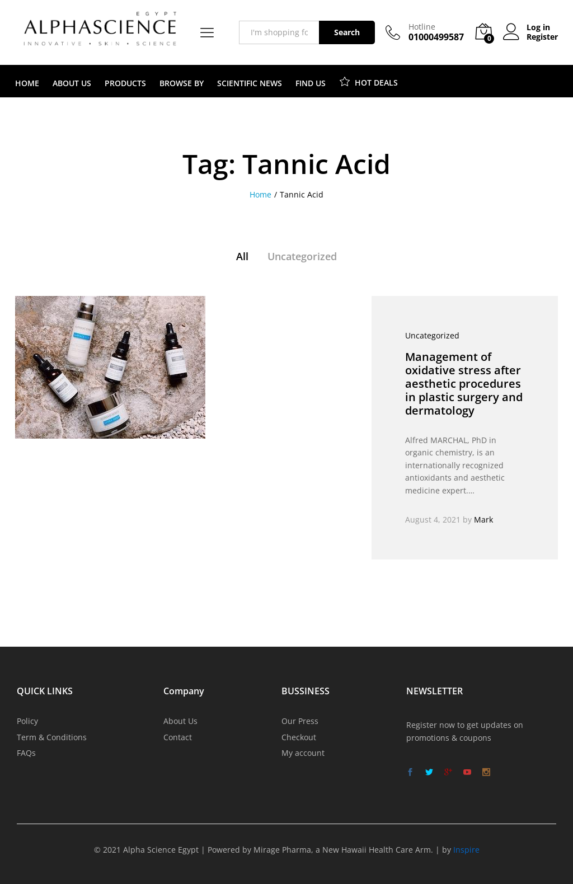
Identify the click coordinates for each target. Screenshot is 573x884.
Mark (483, 519)
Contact (177, 737)
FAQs (26, 752)
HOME (27, 83)
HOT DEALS (368, 81)
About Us (180, 721)
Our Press (299, 721)
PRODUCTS (125, 83)
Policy (27, 721)
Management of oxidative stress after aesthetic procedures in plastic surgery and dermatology (464, 383)
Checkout (298, 737)
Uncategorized (302, 256)
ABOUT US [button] (72, 83)
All (242, 256)
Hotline (421, 27)
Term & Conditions (52, 737)
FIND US (310, 83)
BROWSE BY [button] (181, 83)
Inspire (466, 849)
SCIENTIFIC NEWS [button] (249, 83)
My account (303, 752)
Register (542, 37)
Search (347, 32)
